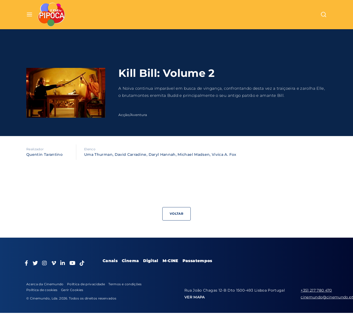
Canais (110, 260)
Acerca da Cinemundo (45, 284)
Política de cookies (42, 290)
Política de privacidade (86, 284)
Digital (150, 260)
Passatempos (197, 260)
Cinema (130, 260)
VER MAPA (194, 297)
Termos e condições (125, 284)
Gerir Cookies (72, 290)
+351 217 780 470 (316, 290)
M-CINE (170, 260)
